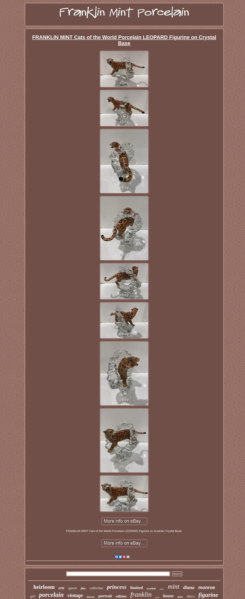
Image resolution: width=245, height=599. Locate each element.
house (168, 595)
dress (162, 589)
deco (191, 596)
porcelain (51, 594)
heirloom (44, 587)
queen (72, 588)
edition (121, 596)
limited (136, 587)
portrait (105, 596)
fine (83, 588)
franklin (141, 594)
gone (180, 596)
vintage (75, 595)
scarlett (151, 588)
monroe (206, 587)
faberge (90, 596)
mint (173, 586)
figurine (208, 595)
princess (117, 587)
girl (32, 596)
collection (96, 588)
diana (188, 587)
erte (62, 588)
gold (157, 597)
